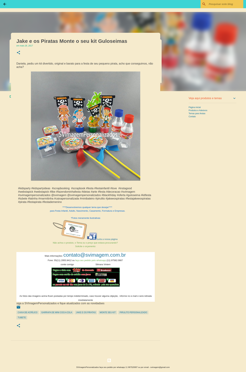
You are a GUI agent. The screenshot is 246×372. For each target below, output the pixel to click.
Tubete (22, 317)
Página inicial (195, 107)
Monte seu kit (108, 312)
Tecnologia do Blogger (123, 360)
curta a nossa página (107, 239)
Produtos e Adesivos (198, 110)
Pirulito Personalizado (133, 312)
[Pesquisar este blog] (225, 4)
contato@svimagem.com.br (94, 255)
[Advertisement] (178, 147)
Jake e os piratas (86, 312)
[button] (18, 53)
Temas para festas (197, 113)
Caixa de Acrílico (27, 312)
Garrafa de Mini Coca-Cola (56, 312)
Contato (192, 116)
